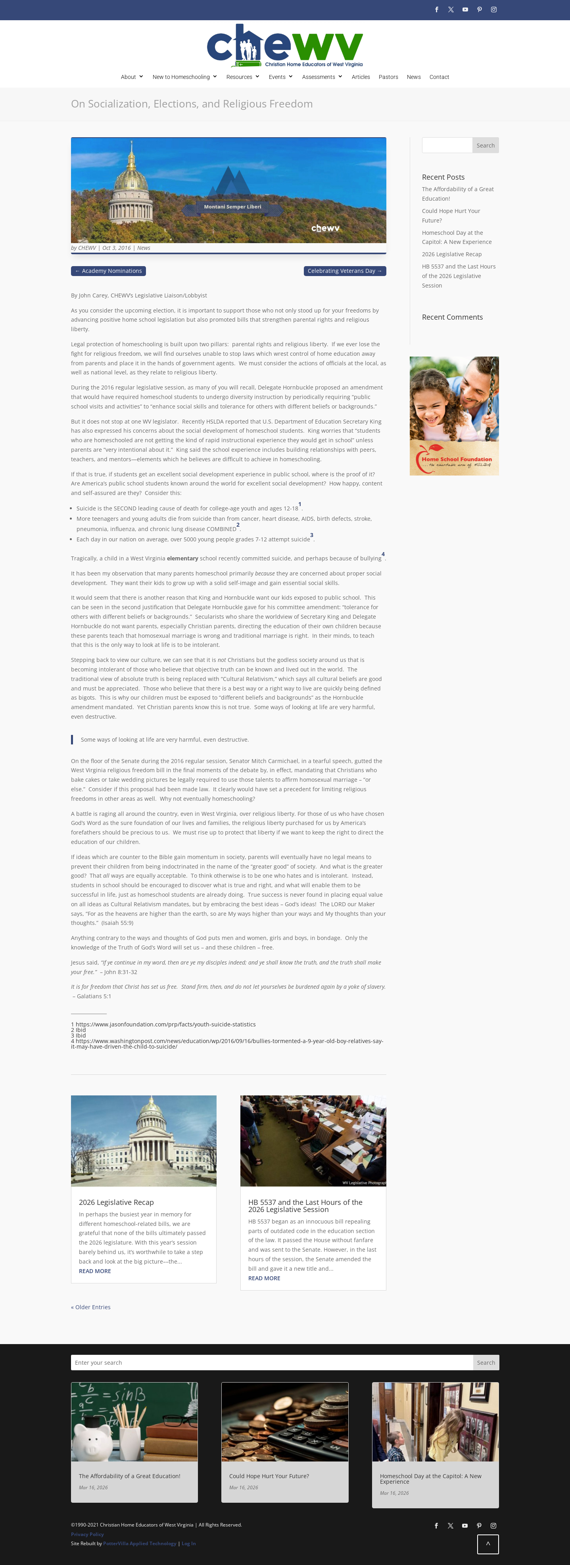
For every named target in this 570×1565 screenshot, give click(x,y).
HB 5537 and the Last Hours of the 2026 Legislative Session (305, 1205)
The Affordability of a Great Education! (129, 1476)
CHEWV (87, 247)
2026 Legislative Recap (116, 1202)
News (414, 77)
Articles (361, 77)
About (128, 77)
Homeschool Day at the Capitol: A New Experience (431, 1478)
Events (277, 77)
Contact (439, 77)
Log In (189, 1543)
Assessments (318, 77)
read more (95, 1271)
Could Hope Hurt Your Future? (269, 1476)
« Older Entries (91, 1307)
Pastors (388, 77)
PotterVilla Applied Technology (140, 1543)
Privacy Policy (87, 1534)
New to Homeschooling (181, 77)
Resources (239, 77)
